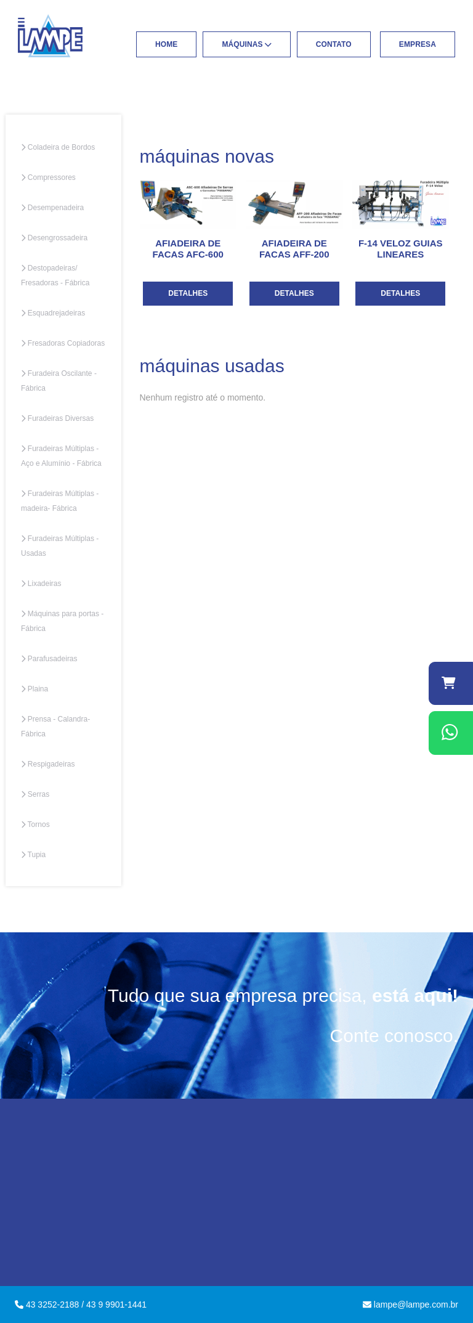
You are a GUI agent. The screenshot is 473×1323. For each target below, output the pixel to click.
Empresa (417, 44)
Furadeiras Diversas (57, 418)
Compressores (48, 177)
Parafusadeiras (49, 658)
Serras (35, 794)
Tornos (35, 824)
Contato (334, 44)
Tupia (33, 854)
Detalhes (188, 293)
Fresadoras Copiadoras (63, 343)
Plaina (34, 689)
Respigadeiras (48, 764)
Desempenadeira (52, 207)
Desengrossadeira (54, 238)
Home (166, 44)
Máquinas (246, 44)
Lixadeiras (41, 583)
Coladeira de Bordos (58, 147)
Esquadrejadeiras (53, 313)
